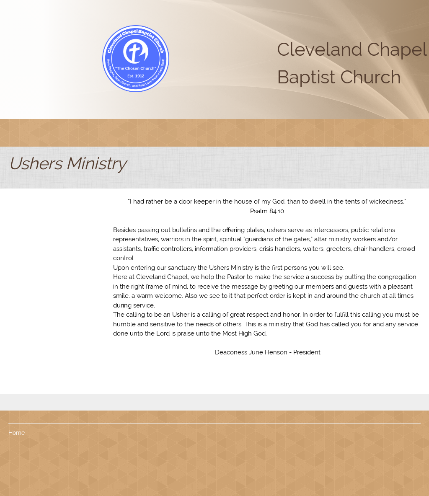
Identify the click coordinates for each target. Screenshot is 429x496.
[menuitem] (149, 133)
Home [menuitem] (16, 432)
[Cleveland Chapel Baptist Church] (135, 58)
